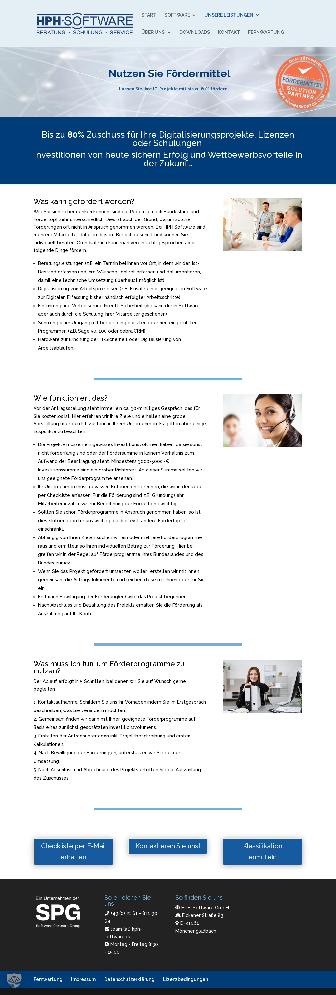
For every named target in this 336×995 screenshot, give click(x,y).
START (148, 15)
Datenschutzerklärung (129, 979)
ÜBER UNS (153, 32)
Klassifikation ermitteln (262, 851)
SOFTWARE (177, 15)
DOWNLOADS (194, 32)
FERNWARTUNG (266, 32)
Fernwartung (48, 979)
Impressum (83, 979)
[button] (14, 980)
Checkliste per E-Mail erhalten (73, 851)
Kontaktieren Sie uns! (167, 846)
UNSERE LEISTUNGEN (228, 15)
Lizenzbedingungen (185, 979)
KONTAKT (229, 32)
